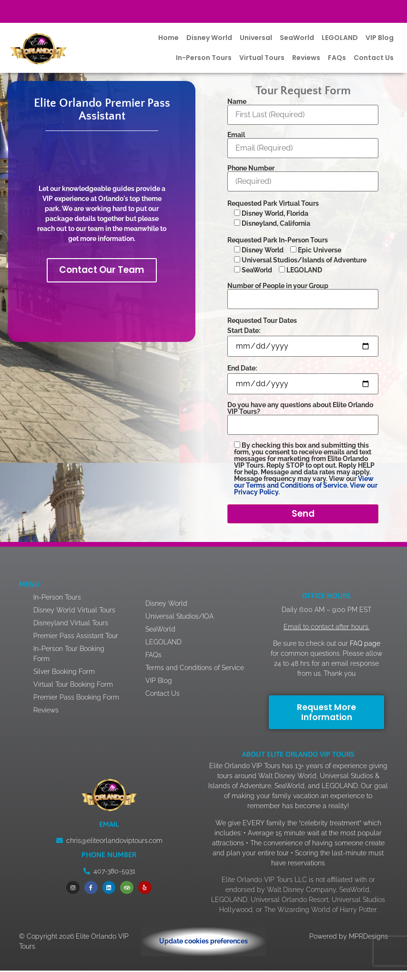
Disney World (209, 37)
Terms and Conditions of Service (194, 669)
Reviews (306, 57)
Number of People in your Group (302, 292)
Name (302, 108)
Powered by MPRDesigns (348, 938)
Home (168, 37)
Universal (256, 37)
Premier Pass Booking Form (76, 699)
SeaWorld (297, 37)
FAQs (337, 57)
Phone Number (302, 175)
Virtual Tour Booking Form (73, 686)
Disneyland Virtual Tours (70, 625)
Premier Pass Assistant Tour (75, 637)
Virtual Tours (262, 57)
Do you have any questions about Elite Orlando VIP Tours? (302, 415)
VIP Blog (380, 37)
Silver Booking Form (64, 673)
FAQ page (364, 647)
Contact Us (374, 57)
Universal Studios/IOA (191, 613)
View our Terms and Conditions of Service (304, 482)
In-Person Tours (204, 57)
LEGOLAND (340, 37)
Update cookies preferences (203, 943)
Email (302, 141)
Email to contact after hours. (326, 630)
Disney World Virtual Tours (74, 612)
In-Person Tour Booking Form (68, 655)
